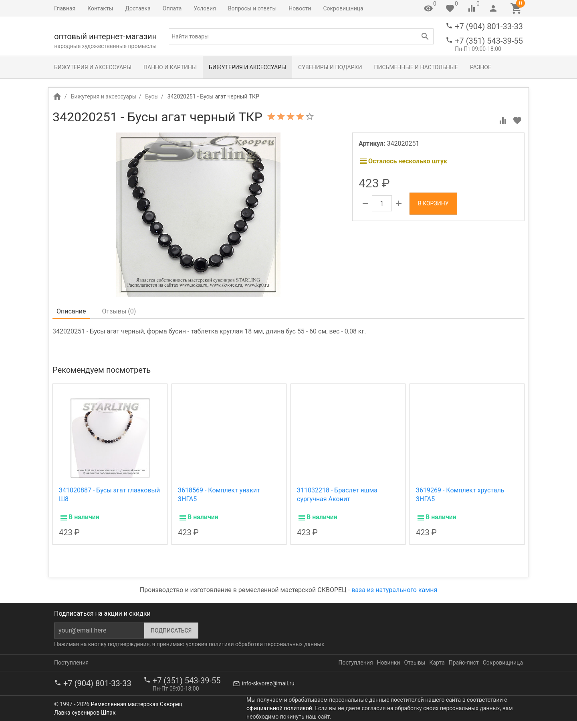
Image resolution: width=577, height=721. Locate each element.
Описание (71, 311)
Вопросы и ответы (252, 8)
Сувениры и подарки (330, 67)
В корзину (433, 203)
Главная (64, 8)
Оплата (172, 8)
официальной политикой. (280, 708)
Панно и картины (170, 67)
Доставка (138, 8)
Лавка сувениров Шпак (84, 712)
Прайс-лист (464, 662)
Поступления (71, 662)
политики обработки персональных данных (266, 644)
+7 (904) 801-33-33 (489, 26)
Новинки (388, 662)
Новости (299, 8)
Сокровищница (343, 8)
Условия (205, 8)
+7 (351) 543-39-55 (489, 41)
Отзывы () (119, 311)
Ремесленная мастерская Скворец (136, 704)
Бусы (152, 96)
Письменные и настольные (416, 67)
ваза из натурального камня (394, 590)
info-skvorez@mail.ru (268, 683)
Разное (480, 67)
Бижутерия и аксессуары (92, 67)
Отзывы (414, 662)
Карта (437, 662)
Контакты (100, 8)
